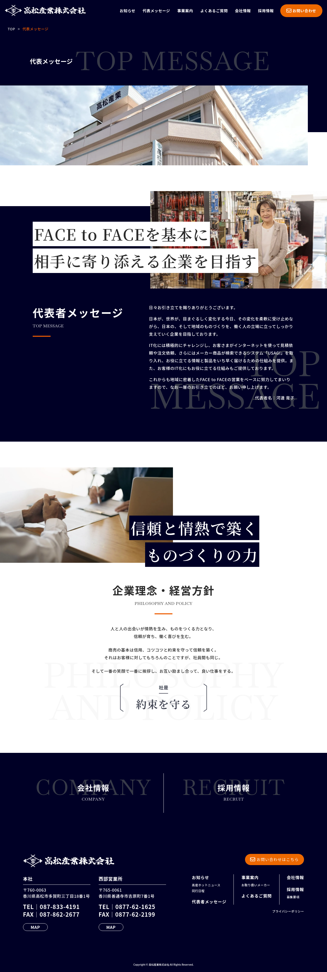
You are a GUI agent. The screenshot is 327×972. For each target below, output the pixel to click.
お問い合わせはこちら (274, 859)
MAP (35, 927)
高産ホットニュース (206, 885)
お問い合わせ (301, 10)
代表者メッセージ (209, 902)
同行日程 (198, 891)
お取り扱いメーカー (255, 885)
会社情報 (243, 10)
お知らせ (127, 10)
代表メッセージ (156, 10)
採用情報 (266, 10)
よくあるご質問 (214, 10)
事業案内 (185, 10)
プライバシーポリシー (288, 911)
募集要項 (293, 897)
